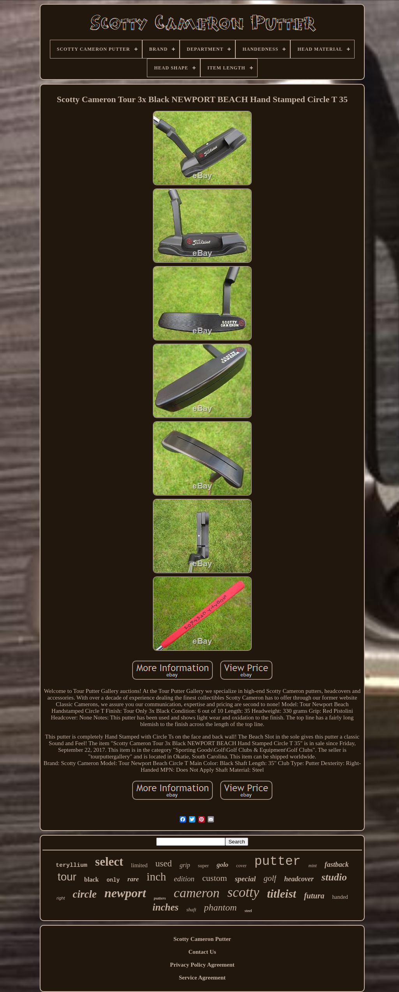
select (109, 861)
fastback (337, 864)
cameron (197, 893)
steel (248, 911)
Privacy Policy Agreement (202, 965)
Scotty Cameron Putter (202, 939)
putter (277, 861)
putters (160, 898)
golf (269, 878)
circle (85, 894)
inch (156, 876)
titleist (281, 893)
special (245, 879)
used (163, 863)
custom (214, 878)
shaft (191, 909)
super (203, 865)
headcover (299, 879)
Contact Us (202, 952)
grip (185, 865)
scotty (244, 892)
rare (133, 879)
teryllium (71, 865)
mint (313, 865)
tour (67, 877)
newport (125, 893)
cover (241, 865)
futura (314, 895)
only (113, 880)
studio (334, 877)
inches (166, 907)
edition (184, 879)
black (91, 879)
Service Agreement (202, 977)
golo (222, 864)
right (60, 898)
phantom (220, 907)
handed (340, 897)
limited (139, 865)
